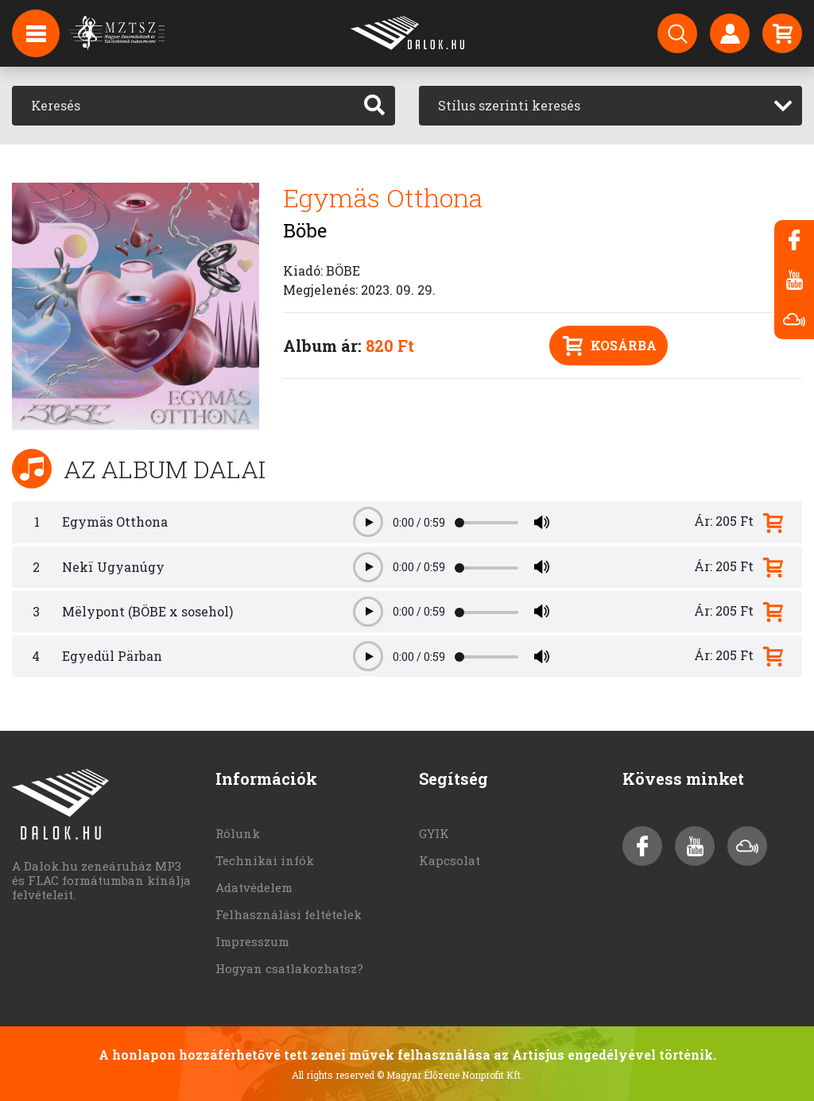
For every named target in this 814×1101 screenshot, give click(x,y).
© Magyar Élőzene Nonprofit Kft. (450, 1074)
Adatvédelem (254, 887)
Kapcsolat (449, 860)
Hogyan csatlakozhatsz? (289, 968)
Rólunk (237, 833)
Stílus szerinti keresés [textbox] (509, 105)
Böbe (305, 230)
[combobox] (610, 106)
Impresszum (252, 941)
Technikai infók (264, 860)
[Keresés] (183, 106)
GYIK (434, 833)
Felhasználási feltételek (288, 914)
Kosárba (610, 346)
